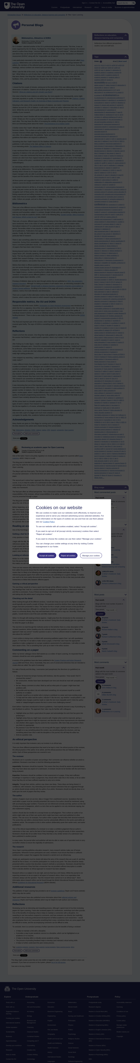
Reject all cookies (68, 556)
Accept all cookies (46, 556)
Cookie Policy (49, 522)
